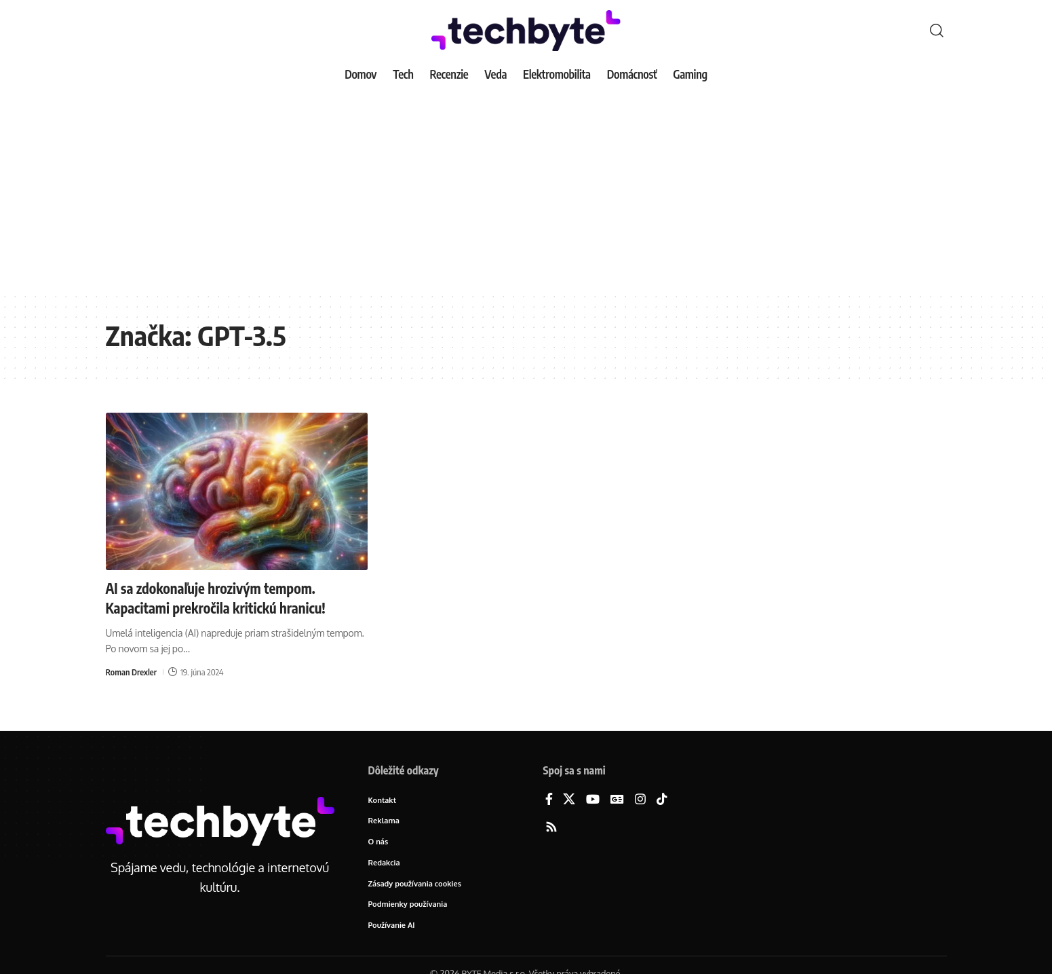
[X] (569, 799)
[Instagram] (640, 799)
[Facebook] (549, 799)
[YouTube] (593, 799)
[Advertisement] (526, 190)
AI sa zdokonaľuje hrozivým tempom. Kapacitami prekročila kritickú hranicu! (224, 597)
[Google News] (617, 799)
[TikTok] (662, 799)
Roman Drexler (132, 670)
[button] (936, 30)
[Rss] (551, 827)
